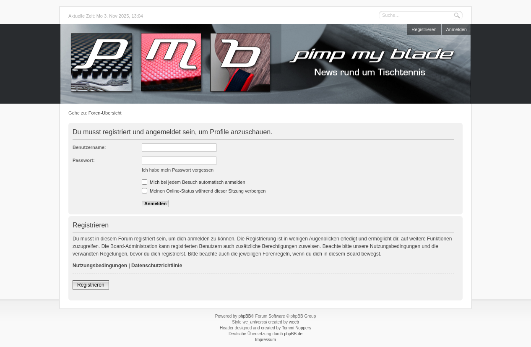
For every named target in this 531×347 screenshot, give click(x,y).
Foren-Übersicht (105, 112)
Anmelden (456, 29)
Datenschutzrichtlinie (156, 266)
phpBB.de (293, 333)
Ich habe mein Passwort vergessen (177, 169)
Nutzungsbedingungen (100, 266)
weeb (294, 322)
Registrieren (423, 29)
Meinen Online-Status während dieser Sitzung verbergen (204, 190)
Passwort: (84, 160)
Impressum (265, 339)
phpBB (244, 316)
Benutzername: (89, 147)
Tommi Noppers (296, 328)
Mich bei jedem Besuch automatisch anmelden (193, 182)
